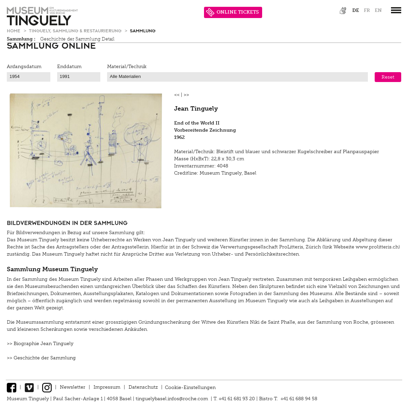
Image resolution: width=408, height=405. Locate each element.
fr (367, 10)
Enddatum (69, 66)
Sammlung (142, 30)
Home (14, 30)
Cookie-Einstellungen (190, 387)
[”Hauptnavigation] (396, 10)
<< (177, 95)
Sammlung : (21, 39)
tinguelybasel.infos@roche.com (172, 399)
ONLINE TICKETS (232, 12)
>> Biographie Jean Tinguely (40, 343)
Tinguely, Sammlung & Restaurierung (76, 30)
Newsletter (72, 387)
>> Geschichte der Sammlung (41, 358)
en (378, 10)
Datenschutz (143, 387)
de (355, 10)
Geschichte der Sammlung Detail (77, 39)
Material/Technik (127, 66)
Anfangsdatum (24, 66)
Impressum (107, 387)
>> (186, 95)
